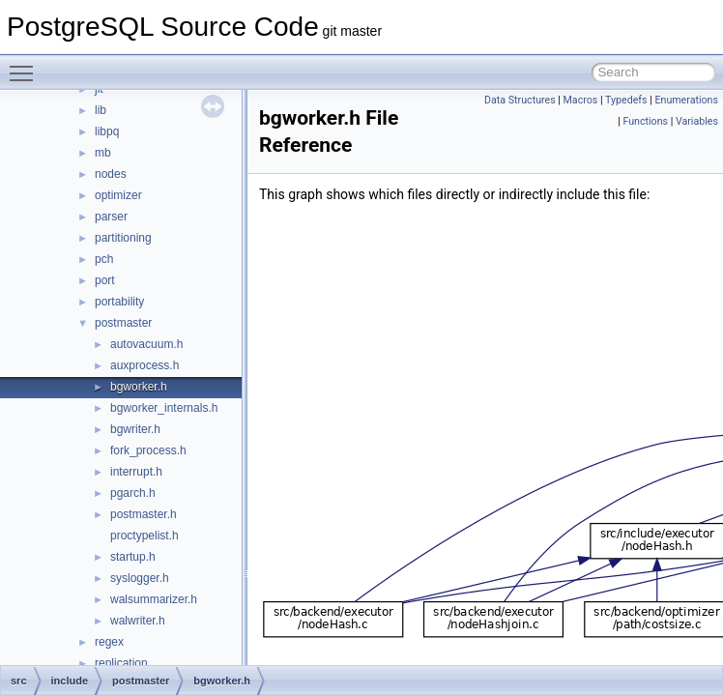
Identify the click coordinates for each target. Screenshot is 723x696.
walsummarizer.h (153, 599)
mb (103, 153)
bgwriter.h (135, 429)
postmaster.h (143, 514)
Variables (697, 121)
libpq (107, 131)
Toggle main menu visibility (26, 64)
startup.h (133, 557)
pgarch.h (133, 493)
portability (119, 301)
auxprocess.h (144, 365)
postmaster (123, 323)
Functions (645, 121)
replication (121, 663)
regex (109, 642)
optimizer (118, 195)
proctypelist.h (144, 535)
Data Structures (520, 100)
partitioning (123, 238)
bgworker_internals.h (163, 408)
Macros (581, 100)
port (105, 280)
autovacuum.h (146, 344)
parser (111, 216)
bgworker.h (138, 386)
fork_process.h (148, 450)
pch (104, 259)
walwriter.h (137, 620)
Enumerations (686, 100)
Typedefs (626, 100)
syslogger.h (139, 578)
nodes (111, 174)
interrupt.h (136, 471)
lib (100, 110)
